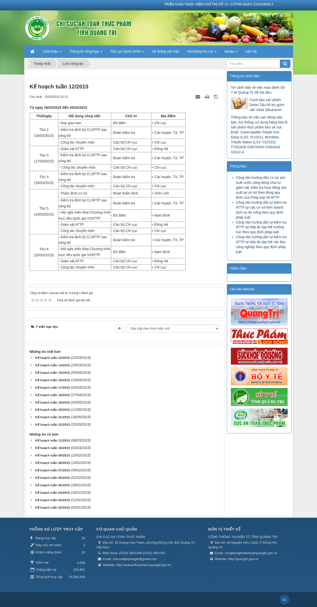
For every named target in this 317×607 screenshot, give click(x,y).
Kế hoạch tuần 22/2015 (52, 424)
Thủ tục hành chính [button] (127, 52)
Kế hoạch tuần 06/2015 (52, 478)
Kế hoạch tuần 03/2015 (52, 500)
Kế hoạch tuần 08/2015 (52, 463)
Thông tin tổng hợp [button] (85, 52)
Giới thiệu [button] (52, 52)
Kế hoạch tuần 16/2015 (52, 380)
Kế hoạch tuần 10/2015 (52, 448)
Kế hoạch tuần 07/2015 (52, 470)
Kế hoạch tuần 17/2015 (52, 387)
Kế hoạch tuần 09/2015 (52, 455)
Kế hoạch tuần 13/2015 (52, 358)
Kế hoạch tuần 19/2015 (52, 402)
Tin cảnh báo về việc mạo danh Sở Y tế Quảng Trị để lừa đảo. (258, 89)
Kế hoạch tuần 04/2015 (52, 492)
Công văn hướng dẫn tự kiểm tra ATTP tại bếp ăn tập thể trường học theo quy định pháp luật (261, 227)
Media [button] (230, 52)
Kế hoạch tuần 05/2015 (52, 485)
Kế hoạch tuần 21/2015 (52, 417)
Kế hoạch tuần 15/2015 (52, 373)
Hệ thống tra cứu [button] (202, 52)
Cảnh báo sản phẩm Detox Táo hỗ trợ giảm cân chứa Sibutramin (267, 105)
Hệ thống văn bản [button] (165, 51)
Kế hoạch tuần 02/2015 (52, 507)
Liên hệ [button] (250, 51)
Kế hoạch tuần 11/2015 (52, 440)
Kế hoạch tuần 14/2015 (52, 365)
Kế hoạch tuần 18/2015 (52, 395)
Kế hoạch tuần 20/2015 (52, 410)
